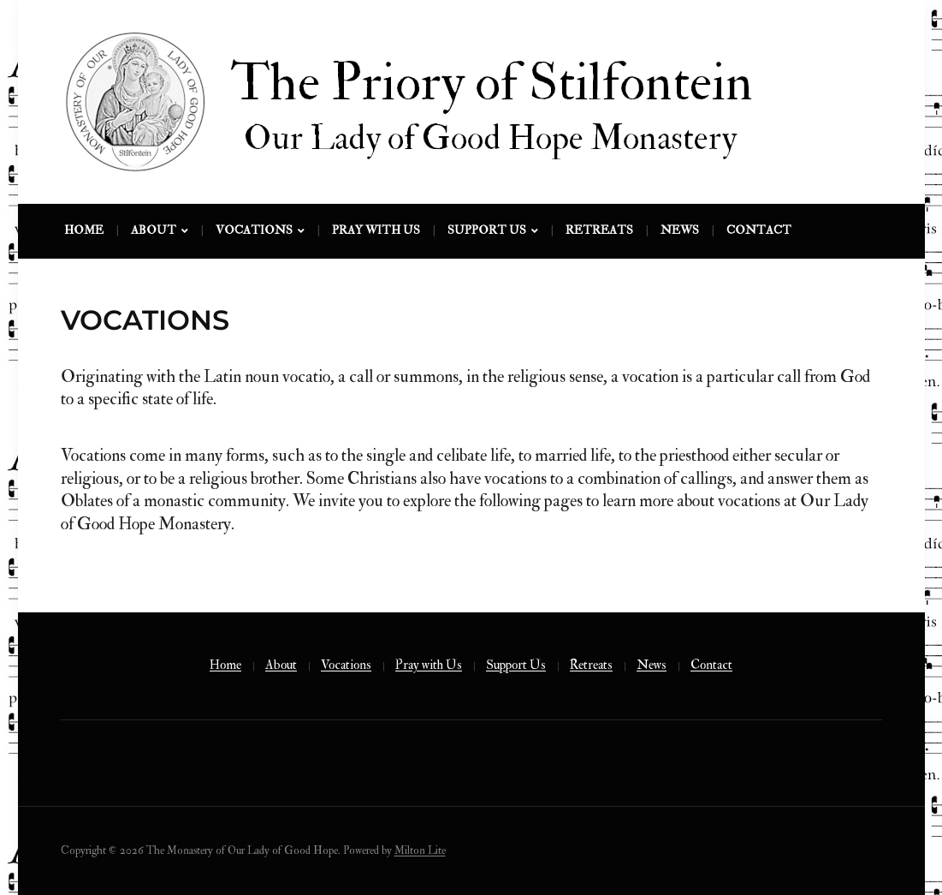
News (680, 230)
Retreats (599, 230)
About (153, 230)
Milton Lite (420, 850)
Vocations (254, 230)
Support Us (486, 230)
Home (84, 230)
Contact (758, 230)
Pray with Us (376, 230)
